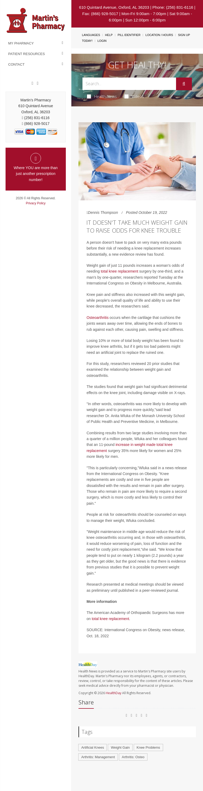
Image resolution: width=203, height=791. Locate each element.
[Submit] (184, 84)
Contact (16, 64)
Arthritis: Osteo (133, 757)
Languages (91, 35)
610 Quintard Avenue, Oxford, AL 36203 (114, 7)
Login (102, 40)
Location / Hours (159, 35)
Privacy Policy (36, 203)
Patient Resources (26, 54)
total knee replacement (119, 271)
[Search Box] (129, 84)
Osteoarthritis (97, 317)
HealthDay (113, 693)
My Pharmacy (21, 43)
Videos (134, 96)
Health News (102, 96)
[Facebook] (32, 83)
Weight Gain (120, 747)
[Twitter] (37, 83)
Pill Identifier (129, 35)
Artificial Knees (92, 747)
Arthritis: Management (98, 757)
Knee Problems (148, 747)
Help (109, 35)
